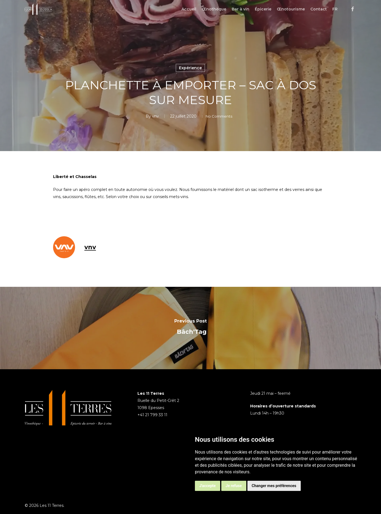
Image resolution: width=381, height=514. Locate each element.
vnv (152, 116)
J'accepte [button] (207, 486)
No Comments (219, 116)
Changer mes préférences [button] (274, 486)
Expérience (190, 67)
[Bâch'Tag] (190, 328)
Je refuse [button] (234, 486)
